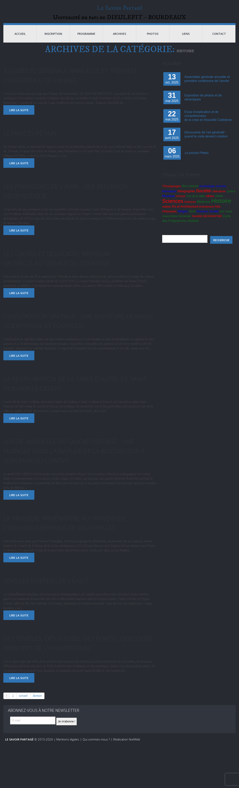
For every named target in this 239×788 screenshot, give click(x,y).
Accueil (20, 40)
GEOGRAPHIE (212, 222)
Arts (217, 212)
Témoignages (171, 192)
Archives (119, 40)
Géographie (186, 197)
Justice (230, 197)
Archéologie (207, 192)
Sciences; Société (208, 217)
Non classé (190, 192)
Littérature (219, 197)
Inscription (53, 40)
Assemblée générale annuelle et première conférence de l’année (70, 81)
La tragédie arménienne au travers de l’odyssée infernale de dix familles (75, 543)
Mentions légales (67, 774)
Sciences (172, 207)
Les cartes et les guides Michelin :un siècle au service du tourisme (72, 264)
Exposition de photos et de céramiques (203, 103)
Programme (86, 40)
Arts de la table (195, 202)
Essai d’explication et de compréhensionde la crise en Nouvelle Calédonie (208, 122)
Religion (183, 217)
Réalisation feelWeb (126, 774)
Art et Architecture (185, 213)
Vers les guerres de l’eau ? (57, 605)
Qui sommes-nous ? (96, 774)
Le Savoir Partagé (120, 9)
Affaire (210, 202)
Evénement (206, 212)
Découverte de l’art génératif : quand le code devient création (206, 140)
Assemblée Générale (176, 222)
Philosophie (169, 217)
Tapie (229, 217)
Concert (180, 202)
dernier (37, 731)
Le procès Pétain (37, 138)
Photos (152, 40)
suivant (23, 731)
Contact (219, 40)
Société (203, 196)
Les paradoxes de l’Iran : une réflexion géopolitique (61, 196)
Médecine (203, 208)
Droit (192, 217)
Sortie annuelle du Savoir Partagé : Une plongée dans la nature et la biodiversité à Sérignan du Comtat (77, 466)
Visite (219, 202)
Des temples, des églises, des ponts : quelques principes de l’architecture (77, 673)
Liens (186, 40)
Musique (168, 202)
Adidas (166, 212)
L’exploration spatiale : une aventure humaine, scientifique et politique (73, 331)
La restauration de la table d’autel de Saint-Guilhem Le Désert (76, 398)
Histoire (221, 207)
